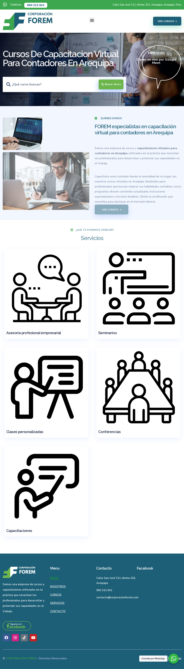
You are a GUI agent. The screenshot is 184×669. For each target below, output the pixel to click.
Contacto (58, 611)
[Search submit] (111, 84)
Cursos (55, 595)
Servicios (57, 603)
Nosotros (58, 586)
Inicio (54, 578)
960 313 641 (36, 5)
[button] (92, 20)
